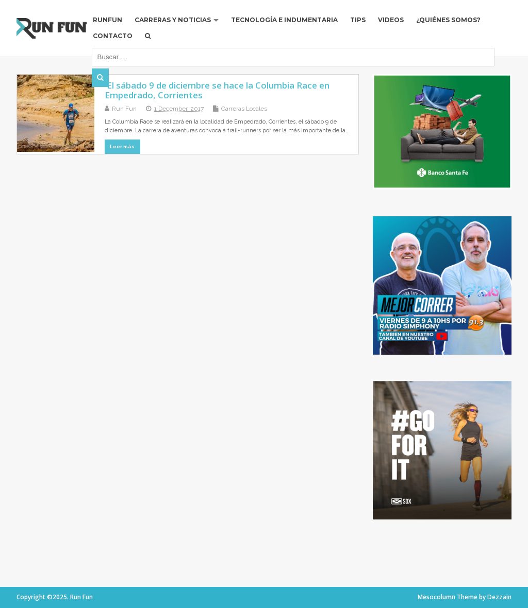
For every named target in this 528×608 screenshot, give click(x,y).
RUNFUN (107, 20)
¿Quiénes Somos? (448, 20)
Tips (358, 20)
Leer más (122, 146)
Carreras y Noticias (173, 20)
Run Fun (124, 108)
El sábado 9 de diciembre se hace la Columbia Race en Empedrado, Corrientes (217, 89)
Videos (391, 20)
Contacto (113, 36)
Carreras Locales (244, 108)
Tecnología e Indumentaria (284, 20)
